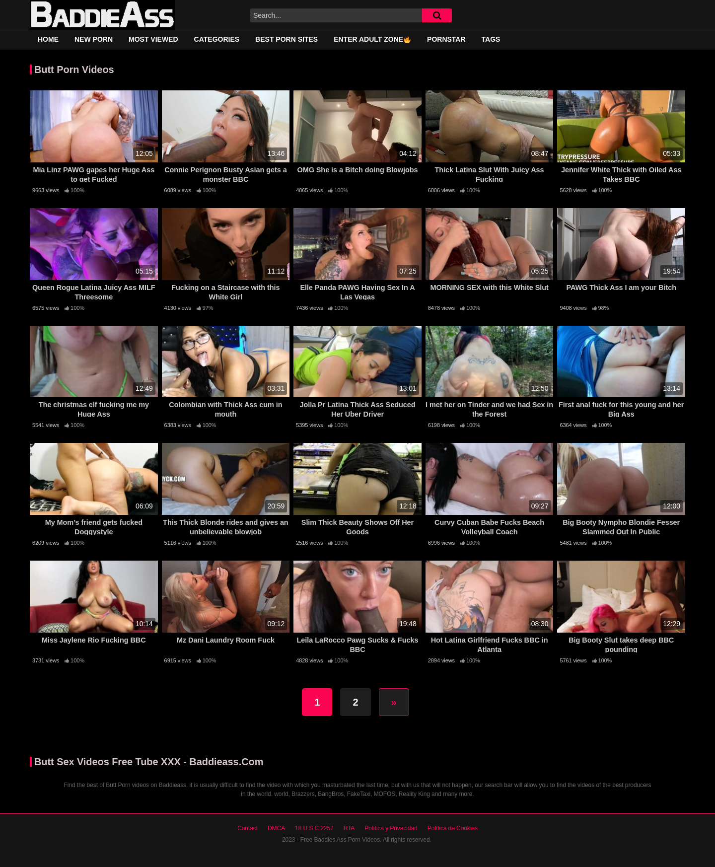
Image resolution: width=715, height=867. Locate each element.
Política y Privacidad (390, 828)
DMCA (276, 828)
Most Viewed (153, 39)
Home (48, 39)
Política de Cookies (453, 828)
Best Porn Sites (286, 39)
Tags (491, 39)
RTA (349, 828)
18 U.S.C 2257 (314, 828)
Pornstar (446, 39)
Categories (217, 39)
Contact (247, 828)
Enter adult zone (372, 39)
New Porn (93, 39)
